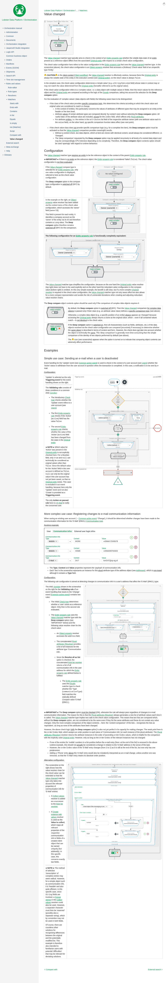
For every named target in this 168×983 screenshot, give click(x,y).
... (77, 10)
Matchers (83, 10)
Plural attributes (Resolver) (102, 712)
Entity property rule (114, 58)
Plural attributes (137, 116)
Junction (53, 392)
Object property (96, 67)
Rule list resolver (75, 660)
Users (144, 362)
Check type (64, 600)
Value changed (54, 58)
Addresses (140, 568)
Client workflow (81, 75)
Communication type (94, 519)
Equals (106, 92)
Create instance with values (56, 811)
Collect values (58, 793)
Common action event (88, 362)
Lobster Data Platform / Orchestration (59, 10)
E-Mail (59, 501)
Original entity (96, 61)
